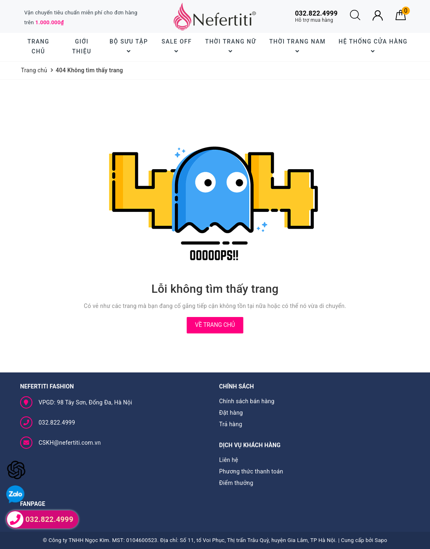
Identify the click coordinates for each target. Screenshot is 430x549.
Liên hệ (228, 460)
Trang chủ (38, 46)
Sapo (381, 540)
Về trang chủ (215, 325)
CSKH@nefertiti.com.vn (70, 442)
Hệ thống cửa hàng (373, 46)
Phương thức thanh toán (251, 471)
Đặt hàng (231, 412)
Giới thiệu (81, 46)
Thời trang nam (297, 46)
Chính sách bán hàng (246, 401)
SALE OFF (177, 46)
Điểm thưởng (236, 483)
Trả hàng (230, 424)
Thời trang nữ (230, 46)
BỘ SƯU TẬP (129, 46)
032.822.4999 (57, 422)
